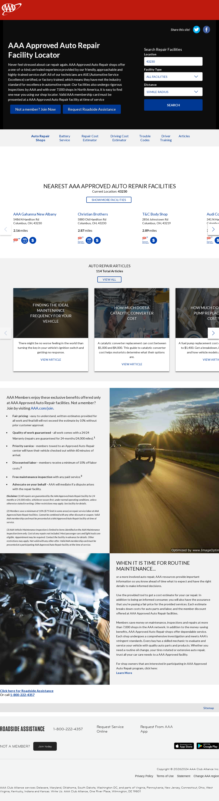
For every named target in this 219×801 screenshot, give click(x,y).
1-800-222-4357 (22, 695)
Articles (184, 136)
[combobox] (173, 59)
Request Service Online (110, 729)
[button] (213, 229)
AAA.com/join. (42, 408)
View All (109, 279)
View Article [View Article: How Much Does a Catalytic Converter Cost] (132, 364)
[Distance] (172, 92)
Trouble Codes (145, 138)
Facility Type (153, 69)
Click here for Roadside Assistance (26, 691)
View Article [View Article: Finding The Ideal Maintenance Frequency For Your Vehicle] (51, 359)
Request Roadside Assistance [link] (92, 109)
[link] (196, 29)
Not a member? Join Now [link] (35, 109)
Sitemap (208, 708)
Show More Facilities (109, 200)
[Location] (173, 61)
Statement (183, 776)
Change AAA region (206, 776)
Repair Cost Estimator (90, 138)
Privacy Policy (144, 776)
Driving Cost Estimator (119, 138)
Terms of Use (164, 776)
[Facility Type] (172, 76)
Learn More (124, 673)
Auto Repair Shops (40, 138)
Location (150, 53)
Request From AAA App (156, 729)
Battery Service (64, 138)
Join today (45, 746)
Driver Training (166, 138)
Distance (150, 84)
